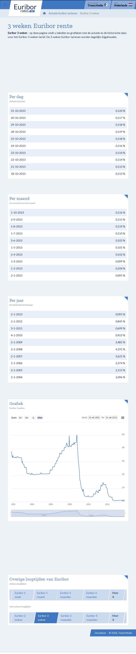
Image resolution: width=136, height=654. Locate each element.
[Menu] (5, 4)
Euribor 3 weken (43, 617)
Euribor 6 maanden (91, 594)
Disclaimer (100, 632)
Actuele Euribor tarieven (63, 13)
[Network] (98, 4)
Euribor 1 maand (42, 594)
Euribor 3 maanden (65, 594)
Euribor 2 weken (20, 617)
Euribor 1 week (20, 594)
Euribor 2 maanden (66, 617)
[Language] (123, 4)
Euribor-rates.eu (25, 8)
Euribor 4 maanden (91, 617)
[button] (116, 594)
